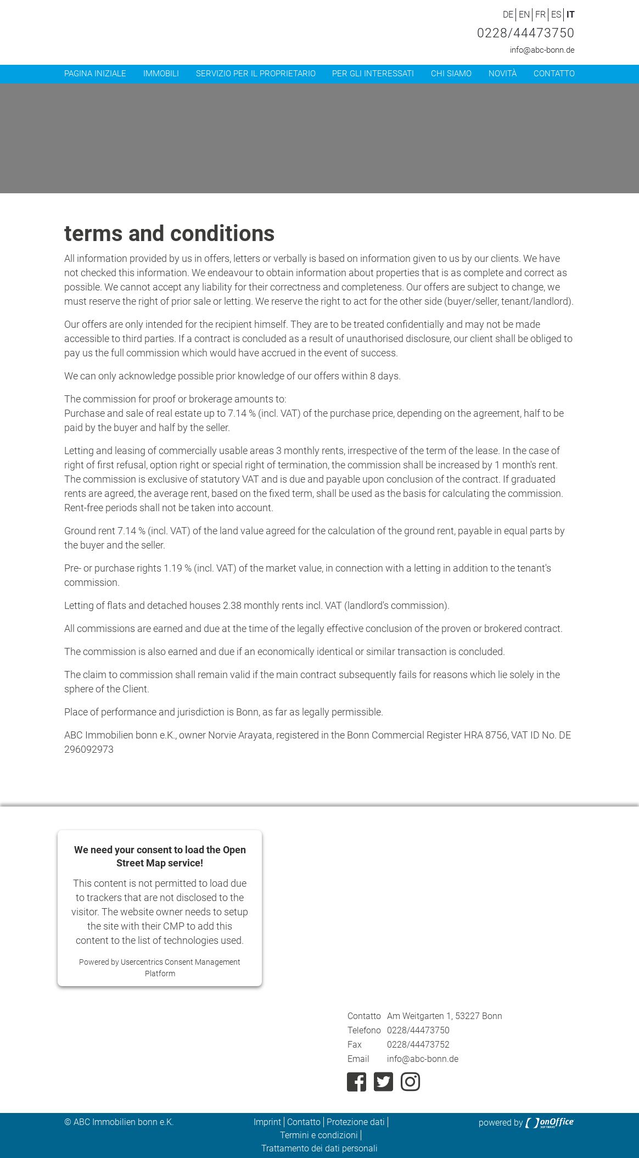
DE (508, 14)
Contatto (554, 74)
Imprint (267, 1122)
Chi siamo (451, 74)
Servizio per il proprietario (256, 74)
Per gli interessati (373, 74)
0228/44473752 (418, 1044)
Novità (503, 74)
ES (556, 14)
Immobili (161, 74)
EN (524, 14)
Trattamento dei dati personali (319, 1148)
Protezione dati (356, 1122)
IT (571, 14)
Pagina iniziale (95, 74)
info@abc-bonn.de (542, 50)
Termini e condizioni (319, 1135)
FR (540, 14)
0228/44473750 (526, 33)
